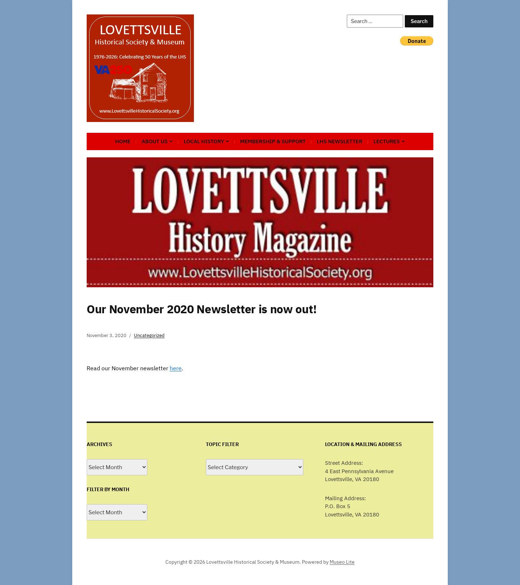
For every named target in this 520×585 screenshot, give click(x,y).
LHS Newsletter (339, 141)
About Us (155, 141)
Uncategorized (149, 335)
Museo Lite (342, 562)
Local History (204, 141)
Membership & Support (273, 141)
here (176, 368)
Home (123, 141)
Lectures (386, 141)
